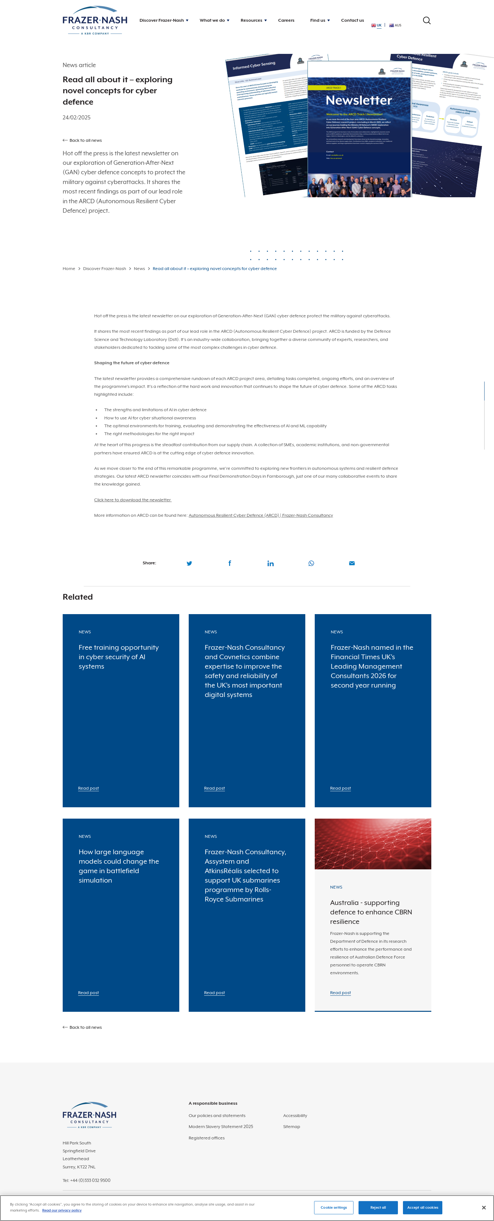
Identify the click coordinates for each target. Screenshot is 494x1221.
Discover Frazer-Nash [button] (162, 20)
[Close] (484, 1207)
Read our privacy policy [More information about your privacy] (62, 1210)
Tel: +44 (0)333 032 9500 (87, 1180)
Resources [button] (251, 20)
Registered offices (207, 1137)
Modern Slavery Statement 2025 (221, 1126)
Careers (286, 20)
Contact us (352, 20)
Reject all (378, 1208)
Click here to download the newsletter (133, 499)
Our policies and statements (217, 1115)
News (139, 268)
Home (69, 268)
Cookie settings (334, 1208)
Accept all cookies (422, 1208)
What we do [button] (212, 20)
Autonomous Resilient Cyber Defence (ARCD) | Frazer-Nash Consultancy (261, 515)
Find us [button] (317, 20)
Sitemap (291, 1126)
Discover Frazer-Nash (104, 268)
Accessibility (295, 1115)
